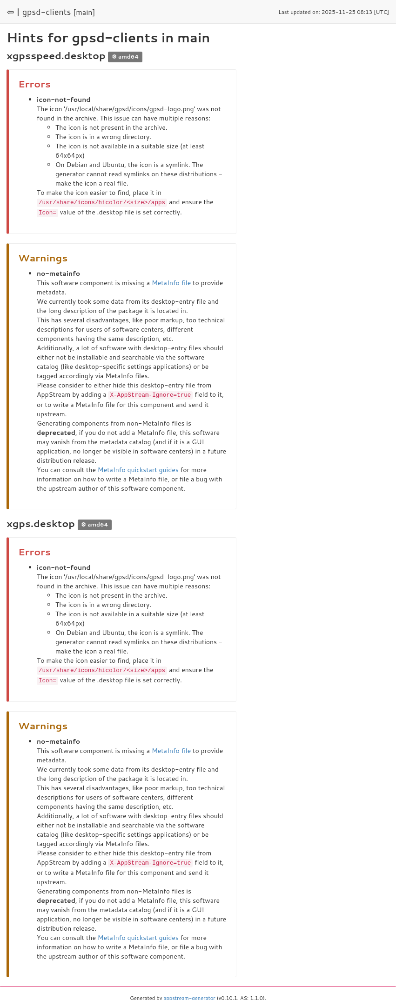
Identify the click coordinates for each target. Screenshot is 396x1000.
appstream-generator (189, 995)
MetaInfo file (171, 282)
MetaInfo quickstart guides (138, 468)
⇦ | (13, 12)
